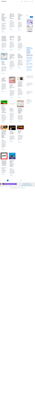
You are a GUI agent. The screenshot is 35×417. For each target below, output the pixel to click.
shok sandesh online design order (26, 184)
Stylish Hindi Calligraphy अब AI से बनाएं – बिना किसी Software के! (4, 163)
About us (29, 183)
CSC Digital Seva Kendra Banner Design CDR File (12, 56)
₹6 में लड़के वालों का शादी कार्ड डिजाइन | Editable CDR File (20, 111)
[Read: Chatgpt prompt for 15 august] (12, 127)
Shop (29, 1)
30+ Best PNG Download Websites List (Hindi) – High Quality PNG (4, 109)
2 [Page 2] (9, 180)
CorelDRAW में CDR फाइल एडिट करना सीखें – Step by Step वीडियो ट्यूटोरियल (4, 134)
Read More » (3, 31)
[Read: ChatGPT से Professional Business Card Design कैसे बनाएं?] (20, 78)
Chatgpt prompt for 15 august (12, 132)
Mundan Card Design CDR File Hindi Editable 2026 (30, 64)
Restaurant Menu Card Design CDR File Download (12, 16)
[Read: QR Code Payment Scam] (20, 127)
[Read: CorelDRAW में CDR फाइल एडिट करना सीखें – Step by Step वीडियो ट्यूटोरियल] (4, 127)
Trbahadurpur (4, 1)
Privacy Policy (31, 185)
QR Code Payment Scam (19, 132)
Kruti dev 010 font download (12, 109)
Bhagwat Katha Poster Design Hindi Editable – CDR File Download (4, 17)
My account (25, 1)
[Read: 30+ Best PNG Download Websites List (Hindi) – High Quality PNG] (4, 102)
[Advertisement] (17, 7)
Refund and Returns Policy (24, 185)
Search (27, 15)
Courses (32, 1)
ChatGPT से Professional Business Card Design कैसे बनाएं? (20, 84)
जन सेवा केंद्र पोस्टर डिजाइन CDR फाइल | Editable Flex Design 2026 (4, 38)
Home (22, 1)
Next (21, 180)
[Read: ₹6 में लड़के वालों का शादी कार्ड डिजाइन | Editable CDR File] (20, 103)
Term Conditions (25, 183)
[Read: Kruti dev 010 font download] (12, 103)
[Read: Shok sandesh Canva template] (4, 56)
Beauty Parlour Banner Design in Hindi (19, 38)
